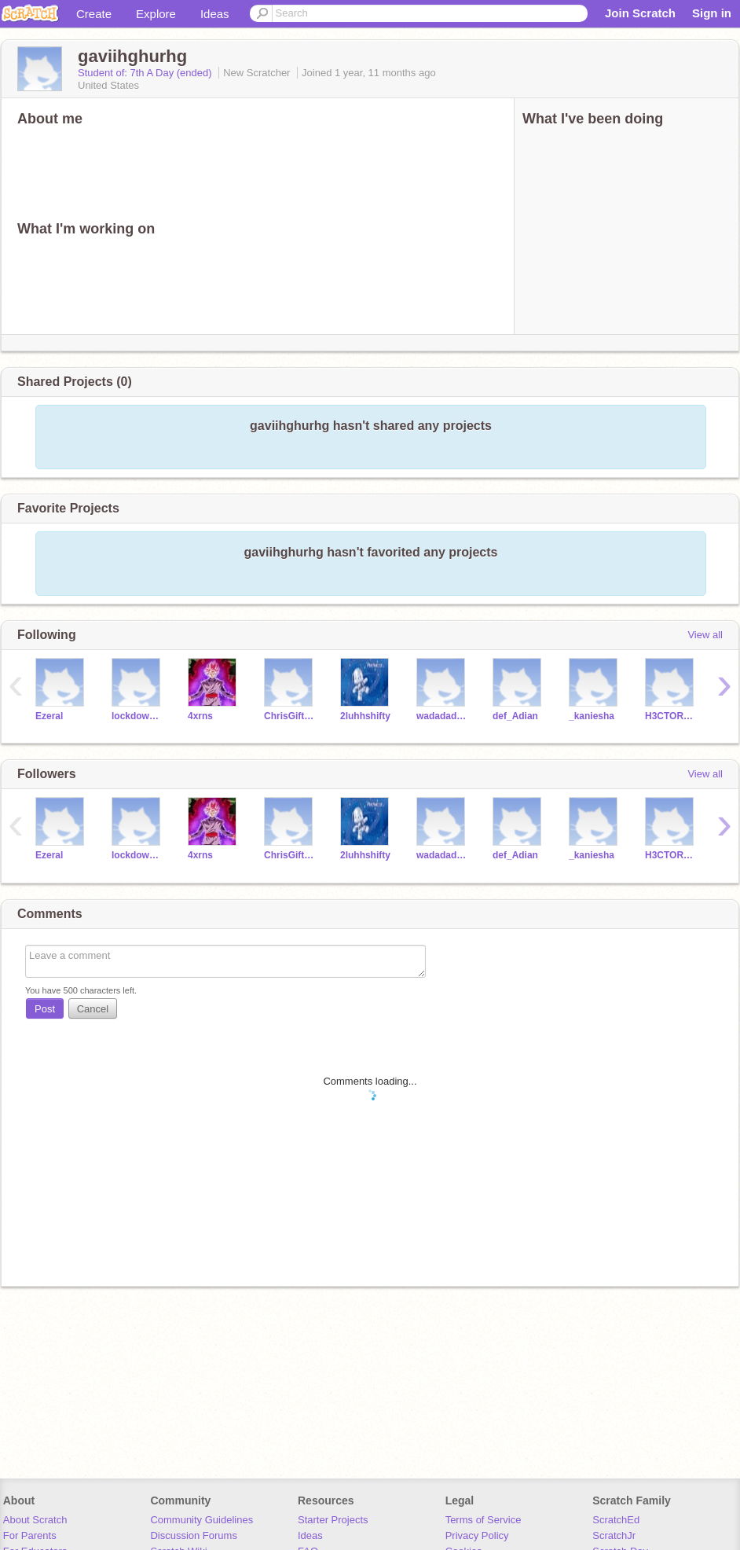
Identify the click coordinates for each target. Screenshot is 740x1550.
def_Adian (515, 716)
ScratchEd (615, 1520)
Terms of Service (483, 1520)
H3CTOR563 (671, 716)
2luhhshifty (365, 716)
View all (705, 635)
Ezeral (49, 716)
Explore (156, 13)
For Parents (30, 1535)
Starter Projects (333, 1520)
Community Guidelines (201, 1520)
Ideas (214, 13)
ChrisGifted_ (290, 716)
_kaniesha (591, 716)
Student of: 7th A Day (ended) (146, 73)
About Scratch (35, 1520)
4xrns (200, 716)
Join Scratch (640, 13)
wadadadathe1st (442, 716)
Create (94, 13)
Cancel (92, 1009)
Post (45, 1009)
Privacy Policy (477, 1535)
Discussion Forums (193, 1535)
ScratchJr (614, 1535)
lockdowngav (138, 716)
